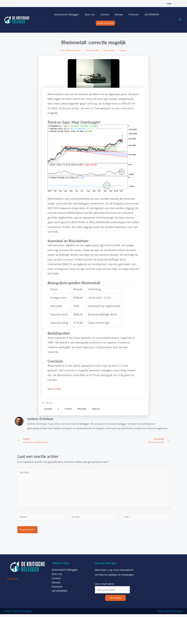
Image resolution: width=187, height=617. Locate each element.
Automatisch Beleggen (66, 14)
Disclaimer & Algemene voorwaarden (170, 614)
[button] (48, 409)
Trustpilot (12, 581)
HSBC (58, 389)
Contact (105, 14)
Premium (134, 14)
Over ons (90, 14)
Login (169, 3)
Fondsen (123, 50)
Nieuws (119, 14)
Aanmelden (115, 600)
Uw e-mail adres (104, 586)
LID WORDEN (151, 14)
